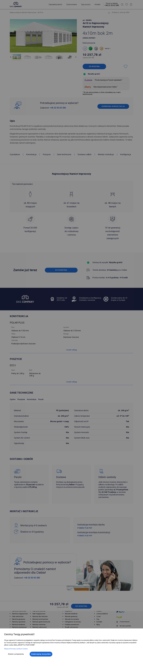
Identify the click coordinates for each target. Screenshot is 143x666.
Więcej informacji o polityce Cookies (16, 649)
